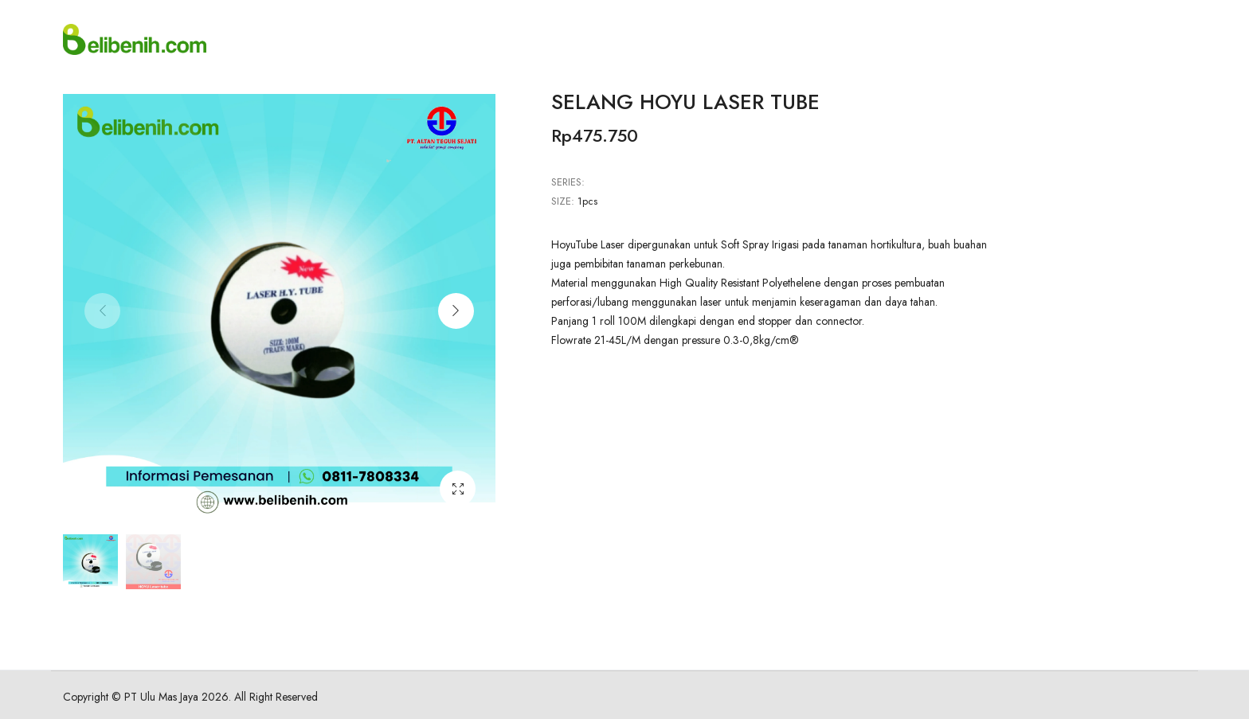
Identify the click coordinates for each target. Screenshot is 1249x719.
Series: (568, 182)
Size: (562, 201)
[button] (456, 311)
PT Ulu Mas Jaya (161, 697)
